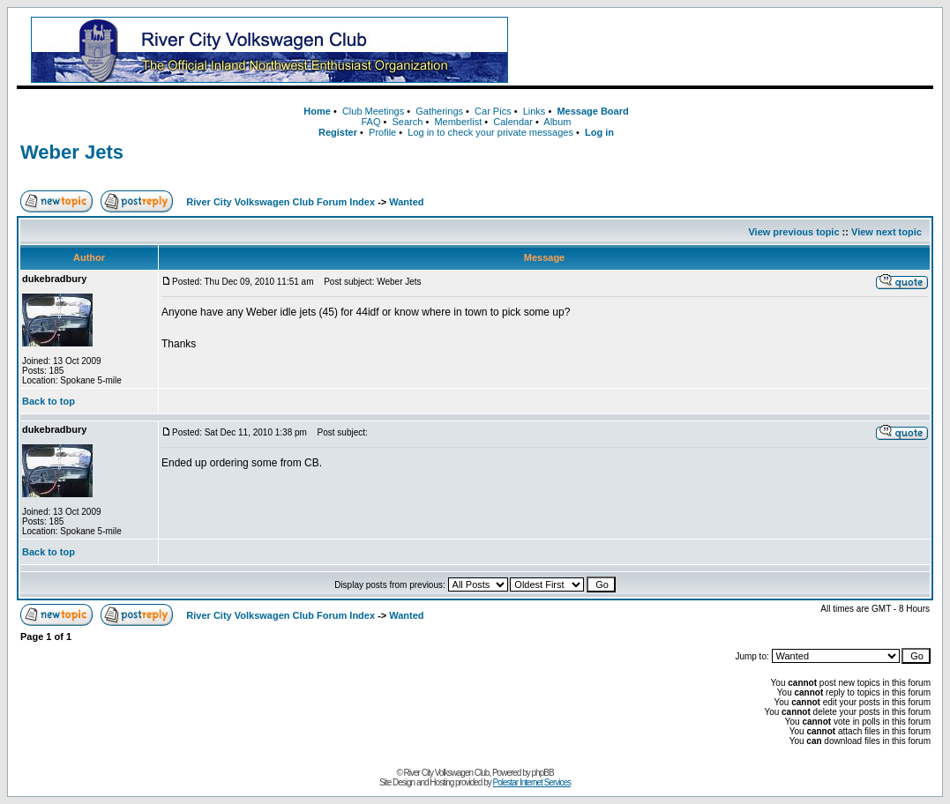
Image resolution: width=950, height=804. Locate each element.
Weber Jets (71, 152)
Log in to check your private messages (490, 132)
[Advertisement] (726, 50)
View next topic (886, 232)
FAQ (370, 121)
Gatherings (439, 111)
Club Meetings (373, 111)
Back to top (48, 401)
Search (408, 121)
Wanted (406, 202)
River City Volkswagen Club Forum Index (280, 202)
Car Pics (493, 111)
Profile (382, 132)
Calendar (513, 121)
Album (557, 121)
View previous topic (793, 232)
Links (534, 111)
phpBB (543, 773)
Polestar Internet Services (532, 782)
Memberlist (458, 121)
